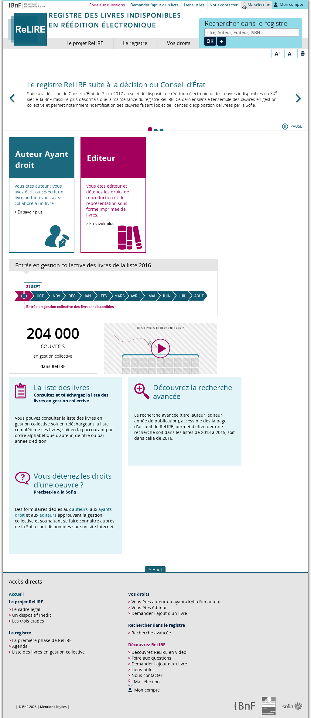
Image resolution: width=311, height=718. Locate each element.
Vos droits (178, 43)
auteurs (80, 509)
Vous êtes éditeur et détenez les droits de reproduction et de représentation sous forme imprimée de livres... (107, 200)
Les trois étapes (28, 621)
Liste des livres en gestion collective (48, 652)
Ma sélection (259, 4)
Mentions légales (53, 706)
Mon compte (291, 4)
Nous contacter (224, 5)
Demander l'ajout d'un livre (159, 613)
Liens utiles (194, 5)
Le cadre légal (26, 609)
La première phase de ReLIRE (42, 640)
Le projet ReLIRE (85, 43)
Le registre (135, 43)
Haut (157, 569)
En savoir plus (30, 212)
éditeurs (48, 515)
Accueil (16, 594)
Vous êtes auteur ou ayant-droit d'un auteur (176, 602)
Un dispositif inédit (31, 615)
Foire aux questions (107, 5)
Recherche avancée (151, 633)
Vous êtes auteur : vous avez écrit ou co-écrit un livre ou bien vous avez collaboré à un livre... (39, 194)
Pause (296, 126)
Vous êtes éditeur (149, 607)
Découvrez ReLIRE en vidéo (159, 652)
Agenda (20, 646)
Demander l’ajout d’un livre (154, 5)
